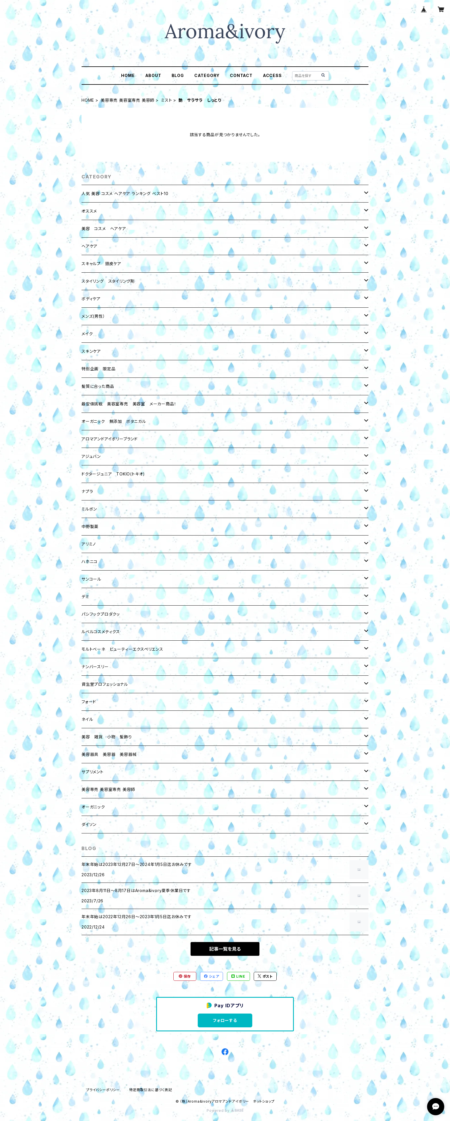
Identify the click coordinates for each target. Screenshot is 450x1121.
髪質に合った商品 (98, 386)
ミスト (166, 100)
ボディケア (91, 298)
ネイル (87, 719)
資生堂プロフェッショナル (105, 684)
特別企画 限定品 (98, 368)
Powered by (225, 1110)
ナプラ (87, 491)
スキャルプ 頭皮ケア (101, 263)
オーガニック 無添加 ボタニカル (114, 421)
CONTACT (241, 75)
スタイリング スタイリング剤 (108, 281)
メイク (87, 333)
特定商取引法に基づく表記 (150, 1090)
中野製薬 (90, 526)
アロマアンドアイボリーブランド (110, 438)
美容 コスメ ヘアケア (104, 228)
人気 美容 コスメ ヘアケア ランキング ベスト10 (125, 193)
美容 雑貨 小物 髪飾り (107, 736)
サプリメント (93, 771)
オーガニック (93, 806)
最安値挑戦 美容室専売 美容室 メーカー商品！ (129, 403)
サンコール (91, 579)
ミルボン (89, 508)
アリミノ (89, 544)
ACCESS (272, 75)
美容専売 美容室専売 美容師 (127, 100)
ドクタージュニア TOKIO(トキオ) (113, 473)
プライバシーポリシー (103, 1090)
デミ (85, 596)
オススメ (89, 211)
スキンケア (91, 351)
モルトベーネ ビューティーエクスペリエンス (122, 649)
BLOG (178, 75)
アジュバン (91, 456)
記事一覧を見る (225, 949)
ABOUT (153, 75)
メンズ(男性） (93, 316)
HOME (128, 75)
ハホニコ (90, 561)
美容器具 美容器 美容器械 (109, 754)
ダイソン (89, 824)
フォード (89, 701)
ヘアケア (90, 246)
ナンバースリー (95, 666)
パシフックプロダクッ (101, 614)
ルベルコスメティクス (101, 631)
